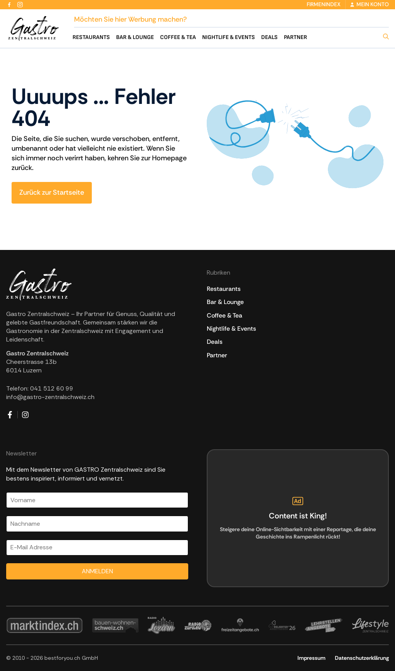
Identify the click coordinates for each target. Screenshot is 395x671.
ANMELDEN (97, 571)
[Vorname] (97, 500)
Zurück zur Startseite (51, 192)
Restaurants (91, 37)
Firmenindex (324, 4)
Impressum (311, 657)
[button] (383, 37)
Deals (269, 37)
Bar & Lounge (135, 37)
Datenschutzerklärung (362, 657)
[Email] (97, 547)
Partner (295, 37)
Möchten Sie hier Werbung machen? (130, 19)
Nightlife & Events (228, 37)
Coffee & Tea (178, 37)
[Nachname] (97, 524)
